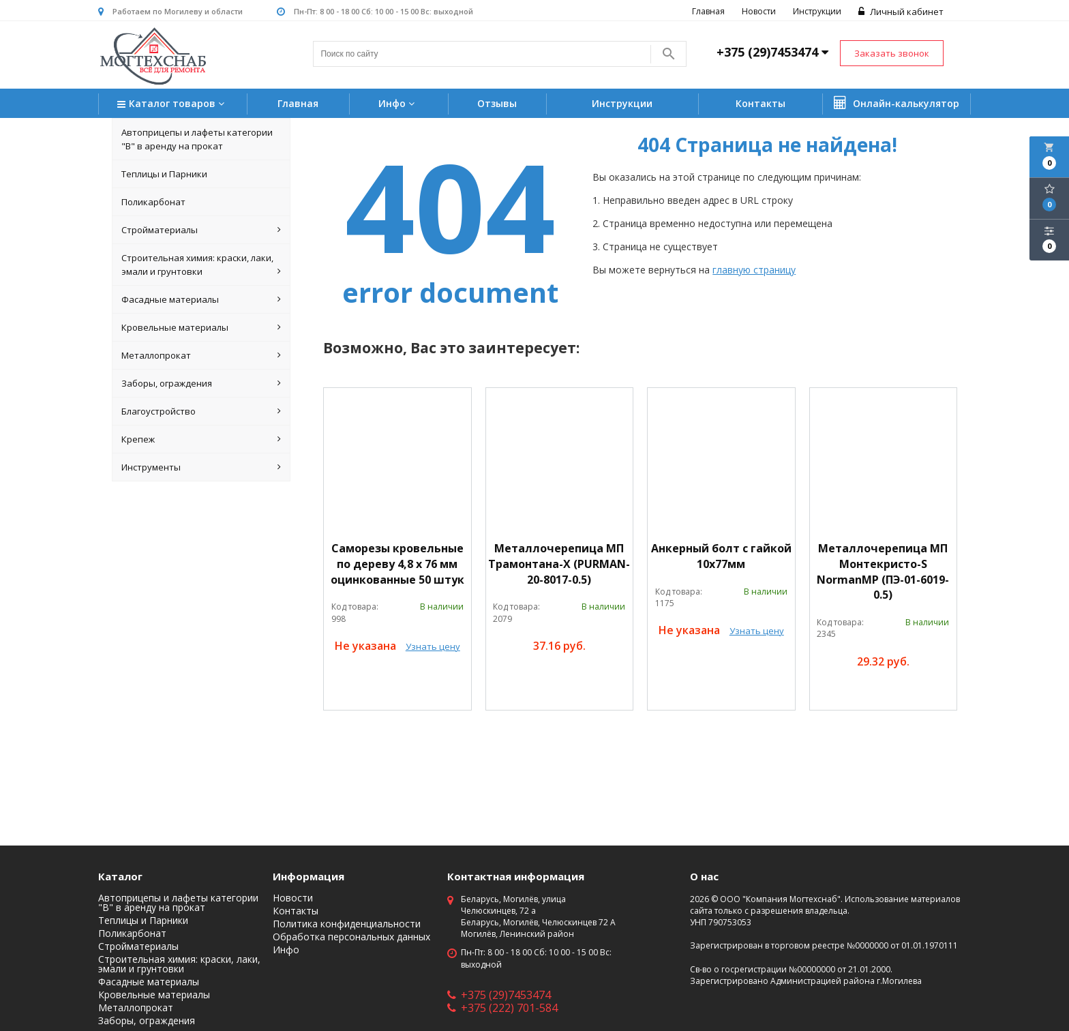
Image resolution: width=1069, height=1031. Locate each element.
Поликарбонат (153, 202)
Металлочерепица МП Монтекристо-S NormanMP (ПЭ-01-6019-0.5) (883, 572)
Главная (708, 11)
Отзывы (497, 103)
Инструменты (201, 467)
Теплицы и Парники (164, 174)
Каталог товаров (172, 104)
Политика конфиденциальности (347, 924)
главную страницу (754, 269)
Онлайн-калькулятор (896, 103)
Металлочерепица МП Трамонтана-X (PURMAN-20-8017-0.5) (559, 564)
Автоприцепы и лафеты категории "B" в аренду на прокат (197, 139)
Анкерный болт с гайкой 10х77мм (721, 556)
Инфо (398, 103)
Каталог (120, 876)
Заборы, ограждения (201, 383)
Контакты (760, 103)
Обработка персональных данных (351, 937)
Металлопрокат (201, 355)
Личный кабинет (901, 11)
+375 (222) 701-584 (502, 1007)
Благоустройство (201, 411)
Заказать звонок (891, 53)
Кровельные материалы (201, 327)
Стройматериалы (201, 230)
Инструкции (817, 11)
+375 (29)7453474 (499, 994)
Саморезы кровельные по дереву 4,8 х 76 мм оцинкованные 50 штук (397, 564)
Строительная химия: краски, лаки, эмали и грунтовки (201, 265)
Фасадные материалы (201, 299)
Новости (759, 11)
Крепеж (201, 439)
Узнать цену (433, 646)
